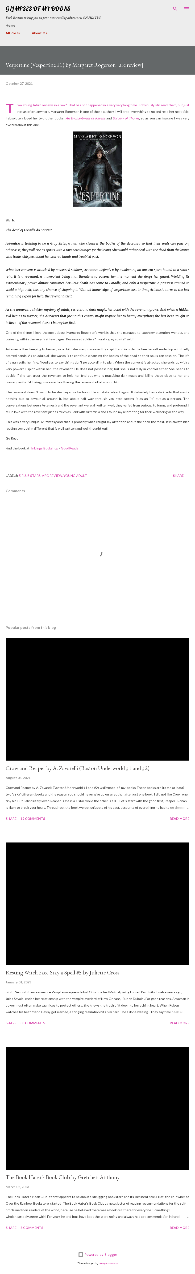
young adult (75, 476)
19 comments (33, 819)
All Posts (13, 33)
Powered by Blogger (97, 1254)
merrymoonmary (108, 1263)
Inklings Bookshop (44, 448)
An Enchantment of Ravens (85, 118)
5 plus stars (30, 476)
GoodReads (69, 448)
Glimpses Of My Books (38, 8)
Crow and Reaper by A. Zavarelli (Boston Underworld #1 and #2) (77, 768)
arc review (52, 476)
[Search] (175, 8)
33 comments (33, 1023)
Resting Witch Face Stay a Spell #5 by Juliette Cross (63, 972)
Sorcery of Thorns (125, 118)
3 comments (32, 1228)
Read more (179, 819)
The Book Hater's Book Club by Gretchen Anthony (63, 1177)
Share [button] (178, 476)
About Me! (40, 33)
